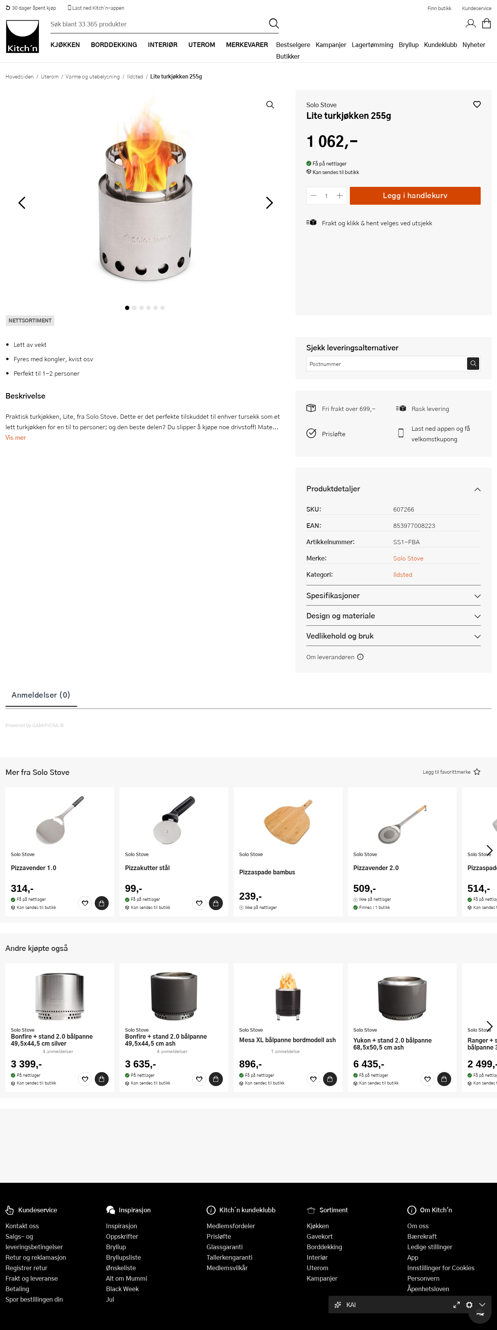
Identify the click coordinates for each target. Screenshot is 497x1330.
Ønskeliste (121, 1267)
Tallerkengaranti (229, 1257)
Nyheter (473, 44)
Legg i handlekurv (415, 195)
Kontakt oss (22, 1225)
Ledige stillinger (429, 1246)
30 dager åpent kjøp (30, 7)
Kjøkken (318, 1225)
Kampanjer (331, 44)
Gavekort (320, 1236)
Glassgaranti (225, 1246)
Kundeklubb (440, 44)
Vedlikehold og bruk (340, 635)
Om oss (418, 1225)
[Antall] (326, 195)
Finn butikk (439, 8)
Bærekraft (422, 1236)
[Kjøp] (102, 903)
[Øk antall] (339, 195)
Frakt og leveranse (31, 1278)
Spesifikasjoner (333, 595)
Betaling (17, 1288)
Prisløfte (334, 433)
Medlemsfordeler (231, 1225)
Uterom (50, 76)
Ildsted (135, 76)
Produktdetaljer (333, 488)
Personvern (423, 1278)
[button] (477, 104)
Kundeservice (477, 8)
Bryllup (409, 44)
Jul (110, 1299)
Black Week (122, 1288)
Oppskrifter (122, 1236)
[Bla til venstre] (21, 202)
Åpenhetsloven (428, 1288)
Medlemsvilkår (227, 1267)
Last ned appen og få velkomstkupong (441, 433)
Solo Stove (321, 104)
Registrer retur (26, 1267)
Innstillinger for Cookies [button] (440, 1267)
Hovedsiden (19, 76)
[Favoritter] (85, 903)
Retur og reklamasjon (35, 1257)
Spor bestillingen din (34, 1299)
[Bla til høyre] (268, 202)
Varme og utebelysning (93, 76)
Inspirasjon (121, 1225)
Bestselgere (293, 44)
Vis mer (15, 437)
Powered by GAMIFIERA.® (34, 725)
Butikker (288, 56)
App (412, 1257)
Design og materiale (340, 615)
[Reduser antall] (314, 195)
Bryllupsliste (123, 1257)
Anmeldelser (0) (41, 694)
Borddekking (324, 1246)
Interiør (317, 1257)
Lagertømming (372, 44)
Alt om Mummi (126, 1278)
